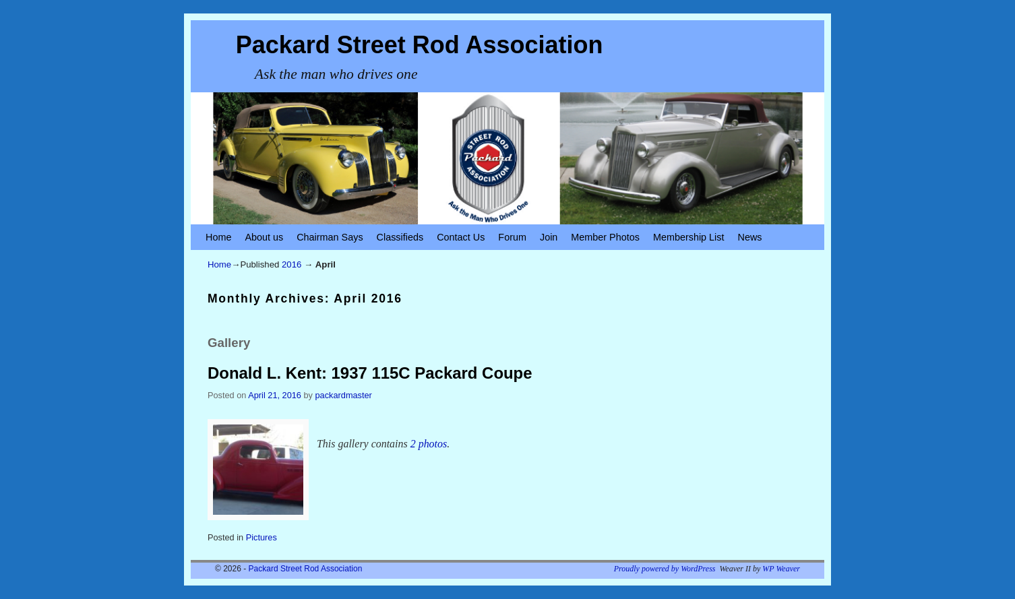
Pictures (261, 537)
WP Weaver (781, 568)
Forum (512, 237)
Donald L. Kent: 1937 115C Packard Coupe (370, 373)
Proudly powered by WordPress (665, 568)
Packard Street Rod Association (419, 45)
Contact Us (461, 237)
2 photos (429, 443)
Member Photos (605, 237)
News (750, 237)
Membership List (689, 237)
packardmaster (343, 395)
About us (264, 237)
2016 (291, 264)
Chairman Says (330, 237)
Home (218, 237)
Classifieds (400, 237)
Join (548, 237)
